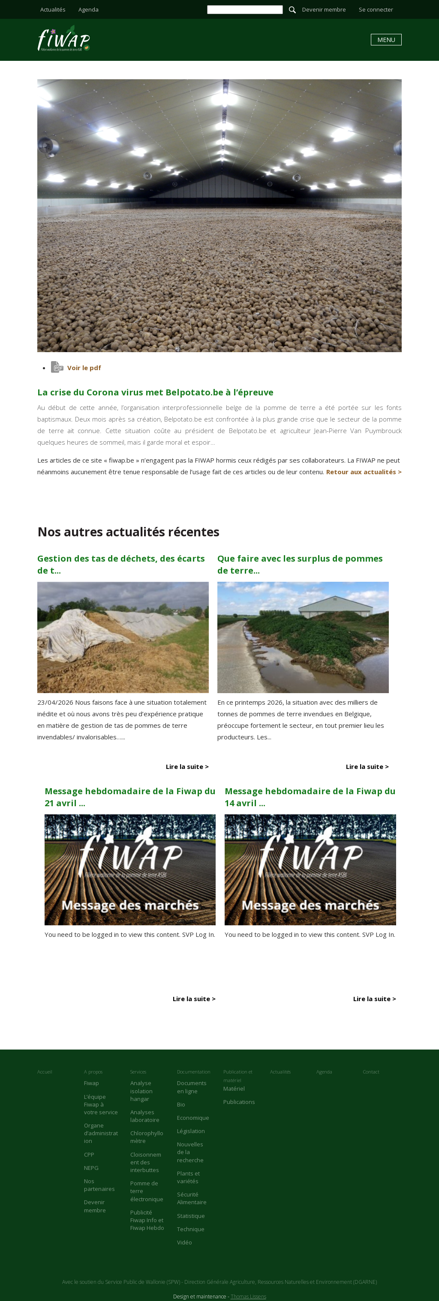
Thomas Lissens (248, 1296)
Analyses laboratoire (144, 1116)
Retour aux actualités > (364, 471)
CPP (89, 1154)
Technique (190, 1229)
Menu (386, 40)
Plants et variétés (188, 1177)
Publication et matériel (238, 1075)
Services (138, 1071)
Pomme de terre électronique (146, 1190)
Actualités (53, 9)
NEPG (91, 1168)
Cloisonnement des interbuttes (145, 1162)
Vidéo (184, 1242)
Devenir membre (324, 9)
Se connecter (376, 9)
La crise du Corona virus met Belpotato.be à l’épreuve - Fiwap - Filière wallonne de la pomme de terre (63, 38)
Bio (181, 1104)
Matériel (234, 1088)
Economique (193, 1118)
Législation (191, 1131)
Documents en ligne (192, 1087)
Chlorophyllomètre (146, 1137)
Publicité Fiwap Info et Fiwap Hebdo (147, 1220)
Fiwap (91, 1083)
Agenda (88, 9)
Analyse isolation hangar (141, 1090)
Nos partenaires (99, 1185)
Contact (371, 1071)
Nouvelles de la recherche (190, 1151)
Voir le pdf (84, 367)
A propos (93, 1071)
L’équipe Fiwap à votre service (101, 1104)
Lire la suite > (187, 766)
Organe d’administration (101, 1133)
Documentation (193, 1071)
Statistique (191, 1216)
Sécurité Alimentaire (192, 1198)
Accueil (44, 1071)
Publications (239, 1102)
